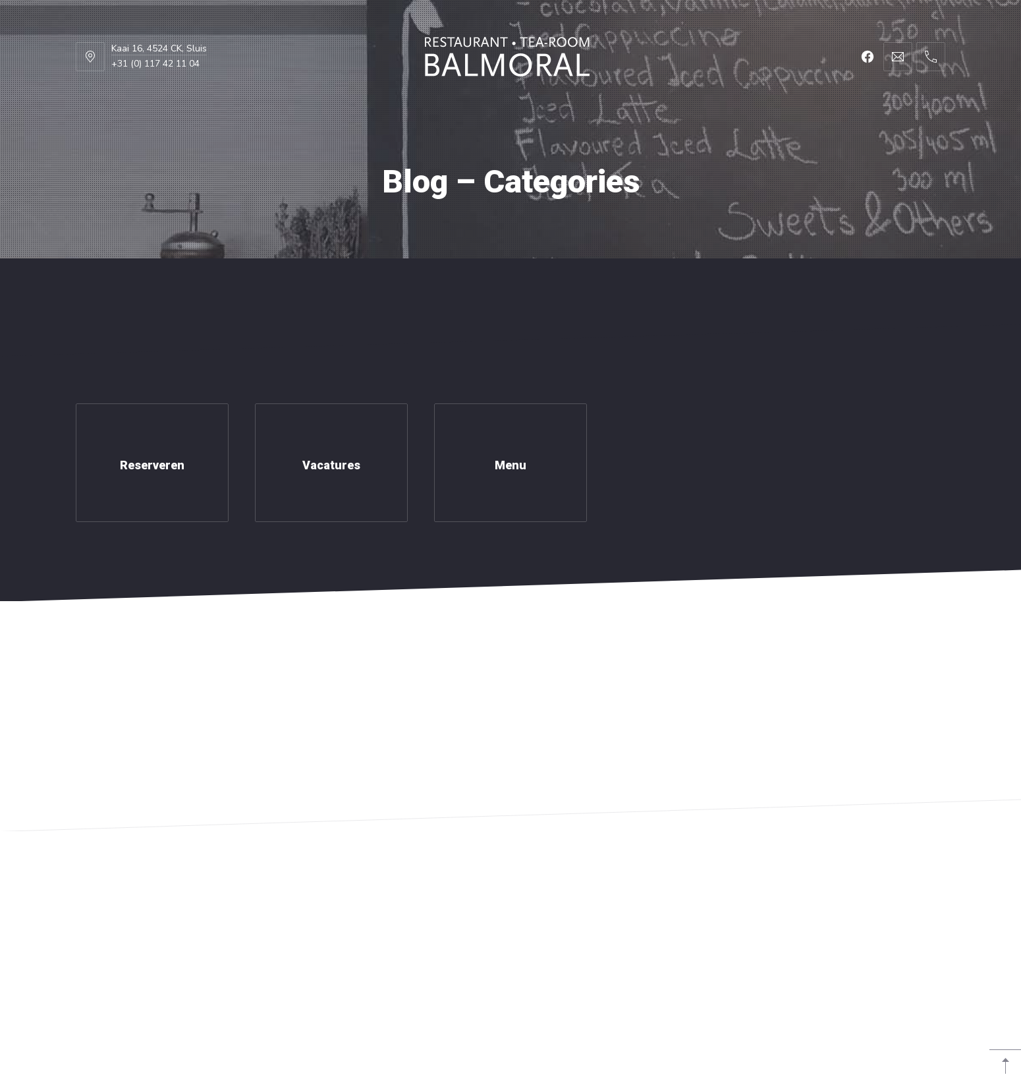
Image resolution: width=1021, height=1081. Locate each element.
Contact (745, 291)
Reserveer (884, 291)
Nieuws (518, 291)
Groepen (413, 291)
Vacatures (630, 291)
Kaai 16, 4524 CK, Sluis (159, 48)
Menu (221, 291)
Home (133, 291)
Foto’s (311, 291)
